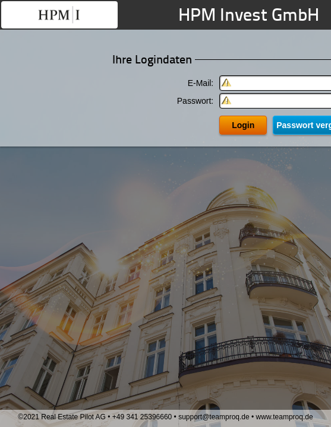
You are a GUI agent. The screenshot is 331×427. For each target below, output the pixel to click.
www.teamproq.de (284, 417)
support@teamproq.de (214, 417)
